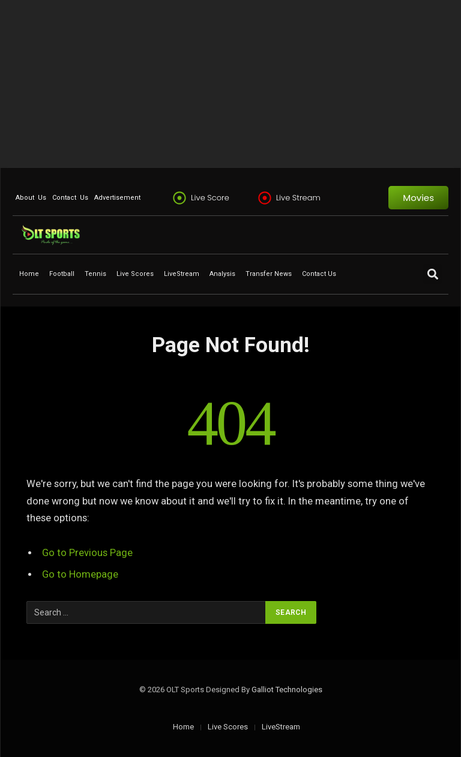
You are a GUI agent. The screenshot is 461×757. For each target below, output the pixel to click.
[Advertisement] (230, 84)
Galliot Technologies (287, 689)
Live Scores (135, 274)
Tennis (95, 274)
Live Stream (298, 197)
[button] (432, 274)
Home (29, 274)
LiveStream (181, 274)
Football (61, 274)
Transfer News (269, 274)
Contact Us (70, 198)
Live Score (210, 197)
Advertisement (117, 198)
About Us (31, 198)
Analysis (222, 274)
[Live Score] (179, 198)
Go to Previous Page (87, 552)
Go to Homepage (80, 574)
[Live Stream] (264, 198)
